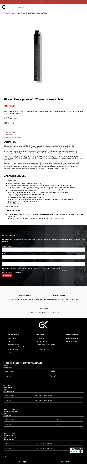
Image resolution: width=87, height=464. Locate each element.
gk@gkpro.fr (7, 415)
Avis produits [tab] (10, 135)
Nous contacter (13, 338)
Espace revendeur (72, 338)
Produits (12, 13)
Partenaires (41, 347)
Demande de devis (72, 341)
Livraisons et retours (43, 349)
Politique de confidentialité (17, 347)
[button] (83, 7)
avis (15, 118)
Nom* (3, 253)
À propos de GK (42, 341)
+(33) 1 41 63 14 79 (9, 438)
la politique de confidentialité (52, 268)
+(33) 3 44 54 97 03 (9, 366)
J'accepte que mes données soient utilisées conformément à (31, 268)
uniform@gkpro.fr (9, 367)
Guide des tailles (13, 344)
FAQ (9, 341)
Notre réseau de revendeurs (46, 344)
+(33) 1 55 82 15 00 (9, 414)
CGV (9, 352)
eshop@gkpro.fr (8, 440)
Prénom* (4, 261)
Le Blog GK (40, 338)
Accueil (6, 13)
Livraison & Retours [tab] (13, 137)
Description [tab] (10, 132)
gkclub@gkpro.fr (8, 391)
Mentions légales (13, 349)
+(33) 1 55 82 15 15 (9, 390)
